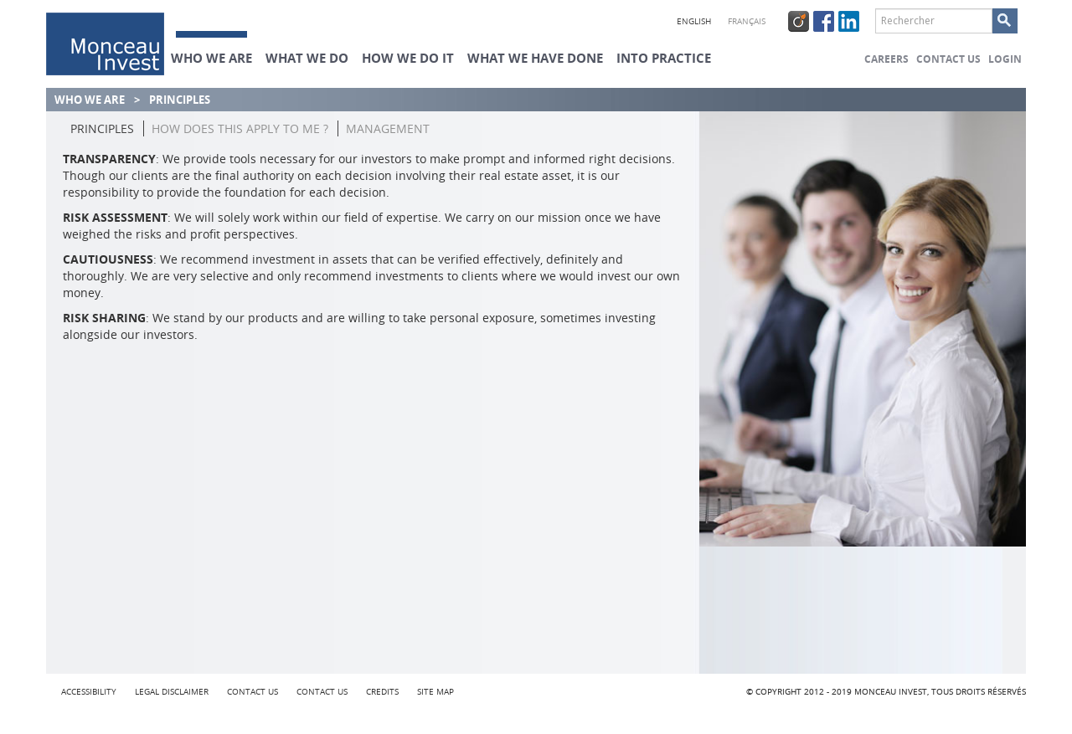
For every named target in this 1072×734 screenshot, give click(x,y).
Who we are (89, 99)
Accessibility (88, 691)
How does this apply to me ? (240, 128)
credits (382, 691)
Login (1005, 59)
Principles (102, 128)
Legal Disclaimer (172, 691)
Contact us (948, 59)
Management (388, 128)
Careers (886, 59)
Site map (435, 691)
